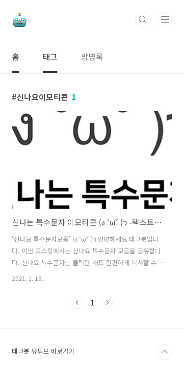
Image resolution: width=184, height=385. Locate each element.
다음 (107, 302)
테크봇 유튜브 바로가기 (43, 351)
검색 (142, 19)
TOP (164, 352)
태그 (50, 56)
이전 (77, 302)
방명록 (92, 56)
